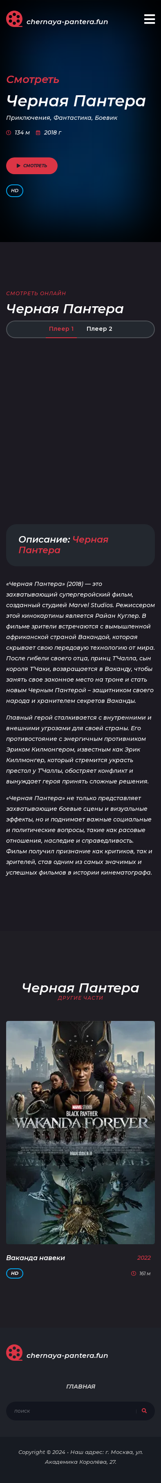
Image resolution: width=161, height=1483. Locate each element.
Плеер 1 (61, 328)
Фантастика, (73, 117)
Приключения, (28, 117)
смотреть (32, 165)
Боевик (106, 117)
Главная (80, 1386)
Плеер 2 (99, 328)
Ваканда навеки (35, 1258)
